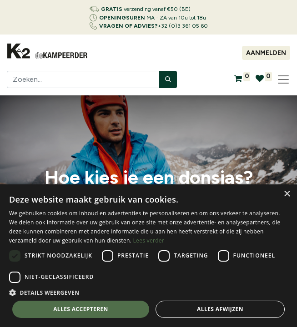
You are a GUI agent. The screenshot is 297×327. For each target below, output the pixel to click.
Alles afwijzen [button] (220, 309)
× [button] (286, 194)
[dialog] (148, 255)
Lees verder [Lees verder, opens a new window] (149, 240)
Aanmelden (266, 53)
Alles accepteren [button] (80, 309)
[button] (148, 292)
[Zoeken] (168, 79)
